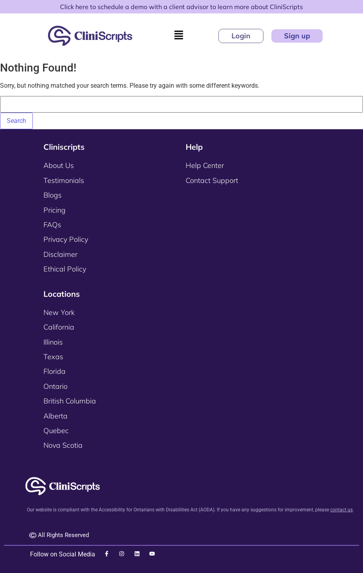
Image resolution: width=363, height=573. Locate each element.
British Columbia (69, 400)
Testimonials (63, 180)
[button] (178, 35)
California (58, 327)
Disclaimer (60, 254)
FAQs (52, 224)
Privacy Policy (65, 239)
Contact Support (212, 180)
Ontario (55, 386)
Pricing (54, 210)
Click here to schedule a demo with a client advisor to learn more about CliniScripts (181, 7)
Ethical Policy (64, 268)
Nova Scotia (63, 445)
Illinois (53, 342)
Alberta (55, 415)
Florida (54, 371)
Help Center (205, 165)
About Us (58, 165)
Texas (53, 356)
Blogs (52, 195)
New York (59, 312)
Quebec (56, 430)
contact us (341, 510)
